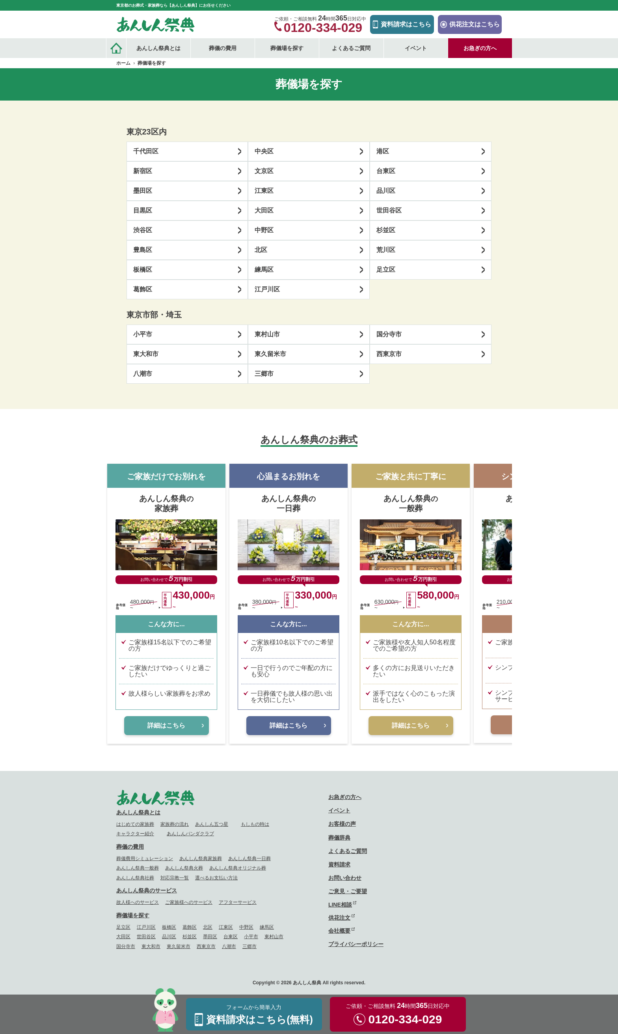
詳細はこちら (166, 725)
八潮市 (142, 373)
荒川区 (385, 249)
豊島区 (142, 249)
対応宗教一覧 (174, 878)
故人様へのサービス (137, 902)
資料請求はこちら (406, 24)
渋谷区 (142, 230)
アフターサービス (238, 902)
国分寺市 (389, 334)
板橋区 (142, 269)
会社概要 (339, 931)
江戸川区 (267, 289)
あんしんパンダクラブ (190, 833)
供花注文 (339, 918)
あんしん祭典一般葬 (137, 868)
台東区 (385, 171)
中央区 (264, 151)
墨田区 (142, 190)
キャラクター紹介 (135, 833)
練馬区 (264, 269)
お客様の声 (342, 824)
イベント (416, 48)
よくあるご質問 (351, 48)
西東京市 (389, 354)
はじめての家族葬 (135, 824)
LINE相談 (340, 904)
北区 (261, 249)
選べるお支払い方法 (216, 878)
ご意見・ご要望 (347, 891)
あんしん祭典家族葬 (200, 858)
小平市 (142, 334)
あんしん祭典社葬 (135, 878)
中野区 (264, 230)
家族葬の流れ (174, 824)
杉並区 (385, 230)
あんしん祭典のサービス (146, 890)
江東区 (264, 190)
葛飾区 (142, 289)
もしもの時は (255, 824)
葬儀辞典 (339, 837)
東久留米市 (270, 354)
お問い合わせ (344, 878)
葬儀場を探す (132, 915)
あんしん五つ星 (211, 824)
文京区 (264, 171)
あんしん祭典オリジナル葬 (237, 868)
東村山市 (267, 334)
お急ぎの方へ (480, 48)
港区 (382, 151)
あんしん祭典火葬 (184, 868)
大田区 (264, 210)
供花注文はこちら (474, 24)
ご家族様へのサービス (188, 902)
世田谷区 (389, 210)
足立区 (385, 269)
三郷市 (264, 373)
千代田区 (145, 151)
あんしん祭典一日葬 (249, 858)
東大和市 (145, 354)
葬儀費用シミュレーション (144, 858)
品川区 (385, 190)
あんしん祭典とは (138, 812)
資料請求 (339, 864)
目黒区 (142, 210)
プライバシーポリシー (355, 944)
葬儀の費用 (130, 847)
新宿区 (142, 171)
